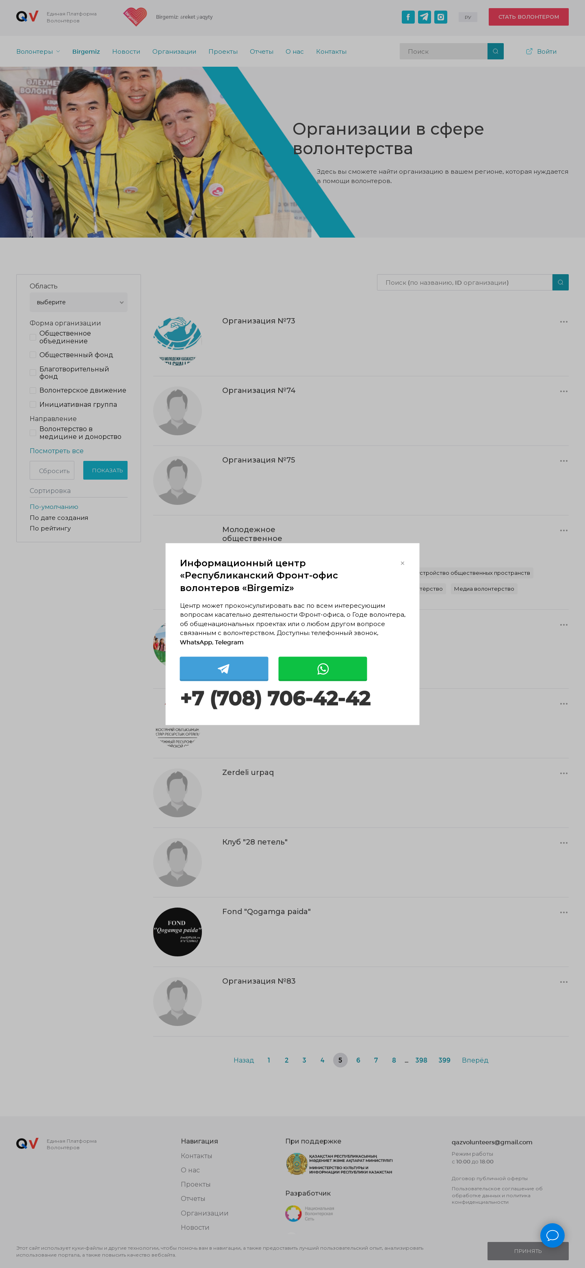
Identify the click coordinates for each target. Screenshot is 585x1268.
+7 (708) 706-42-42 (275, 699)
